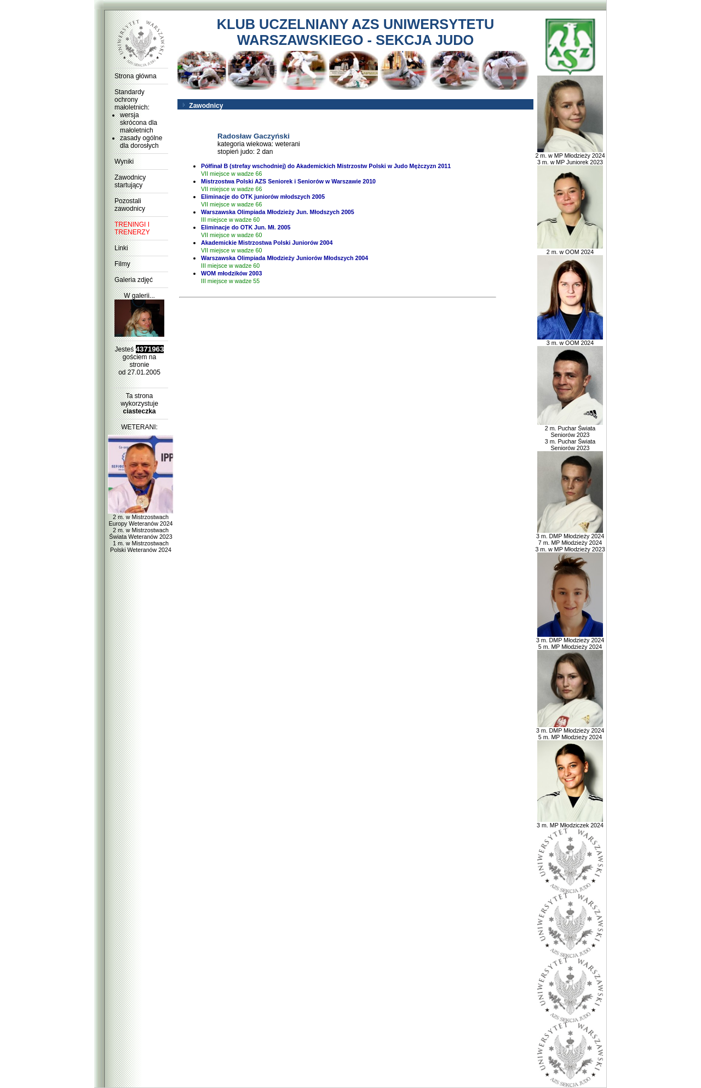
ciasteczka (139, 411)
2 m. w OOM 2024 (570, 249)
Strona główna (135, 76)
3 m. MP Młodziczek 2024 (570, 822)
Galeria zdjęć (133, 280)
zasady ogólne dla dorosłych (141, 141)
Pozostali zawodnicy (129, 204)
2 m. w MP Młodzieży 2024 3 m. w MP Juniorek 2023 (570, 156)
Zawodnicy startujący (130, 181)
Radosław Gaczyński (253, 136)
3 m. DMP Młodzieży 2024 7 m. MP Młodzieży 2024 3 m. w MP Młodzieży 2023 (570, 539)
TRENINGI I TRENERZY (132, 228)
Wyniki (124, 161)
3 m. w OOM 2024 (570, 340)
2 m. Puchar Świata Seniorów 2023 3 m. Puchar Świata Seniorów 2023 (570, 435)
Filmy (122, 264)
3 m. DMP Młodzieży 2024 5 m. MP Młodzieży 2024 (570, 640)
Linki (121, 248)
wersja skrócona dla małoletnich (138, 122)
